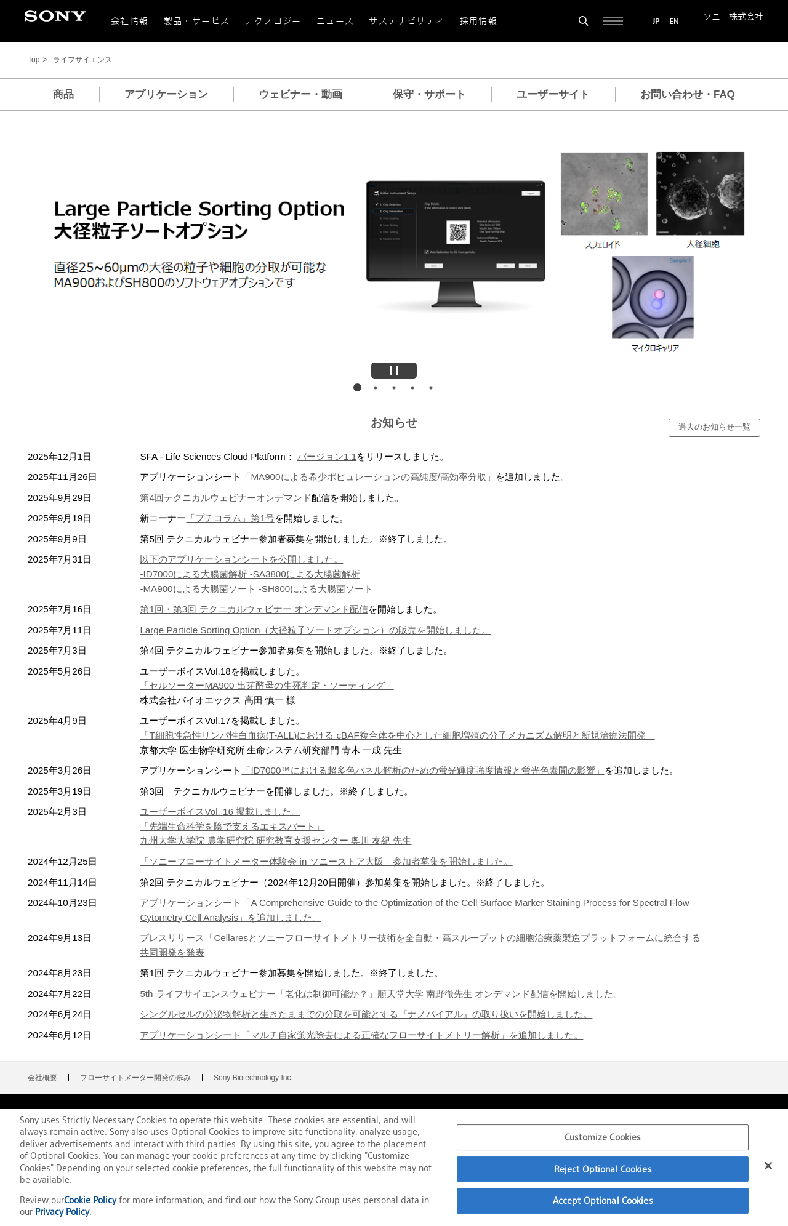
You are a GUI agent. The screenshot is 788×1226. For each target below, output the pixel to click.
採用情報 (479, 20)
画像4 (412, 388)
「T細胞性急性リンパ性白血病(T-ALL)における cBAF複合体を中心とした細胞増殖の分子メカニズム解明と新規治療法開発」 (397, 735)
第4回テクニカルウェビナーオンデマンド (225, 497)
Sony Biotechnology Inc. (253, 1077)
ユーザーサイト (553, 94)
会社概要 (42, 1077)
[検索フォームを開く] (583, 21)
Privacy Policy (62, 1211)
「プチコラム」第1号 (230, 518)
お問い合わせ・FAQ (687, 94)
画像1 (357, 388)
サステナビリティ (406, 20)
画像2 (375, 388)
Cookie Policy (91, 1200)
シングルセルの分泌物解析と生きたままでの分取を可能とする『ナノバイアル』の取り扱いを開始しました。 (366, 1014)
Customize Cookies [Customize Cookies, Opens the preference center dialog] (603, 1137)
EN (674, 21)
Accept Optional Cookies (603, 1200)
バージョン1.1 (326, 456)
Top (33, 60)
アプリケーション (166, 94)
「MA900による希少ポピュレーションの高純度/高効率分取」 (368, 476)
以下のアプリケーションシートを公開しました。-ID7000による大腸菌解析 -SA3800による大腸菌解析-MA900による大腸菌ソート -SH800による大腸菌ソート (256, 573)
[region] (394, 1167)
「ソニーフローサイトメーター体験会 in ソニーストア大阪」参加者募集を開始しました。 (326, 861)
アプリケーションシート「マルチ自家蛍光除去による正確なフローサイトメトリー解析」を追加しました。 (361, 1035)
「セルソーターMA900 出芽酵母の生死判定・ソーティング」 (266, 685)
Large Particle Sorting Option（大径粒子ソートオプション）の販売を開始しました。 (315, 630)
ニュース (335, 20)
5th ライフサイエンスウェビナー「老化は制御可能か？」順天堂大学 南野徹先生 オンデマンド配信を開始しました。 (381, 993)
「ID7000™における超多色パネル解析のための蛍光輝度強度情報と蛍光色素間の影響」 (422, 770)
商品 (63, 94)
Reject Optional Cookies (603, 1169)
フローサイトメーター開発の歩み (135, 1077)
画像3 (394, 388)
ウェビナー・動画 (300, 94)
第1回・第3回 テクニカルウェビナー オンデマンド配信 (254, 609)
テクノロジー (272, 20)
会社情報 (130, 20)
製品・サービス (197, 20)
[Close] (768, 1165)
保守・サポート (429, 94)
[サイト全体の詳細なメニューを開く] (613, 21)
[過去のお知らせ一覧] (714, 428)
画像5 (431, 388)
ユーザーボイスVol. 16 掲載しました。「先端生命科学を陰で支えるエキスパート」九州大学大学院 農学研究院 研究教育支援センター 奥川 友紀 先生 (275, 826)
